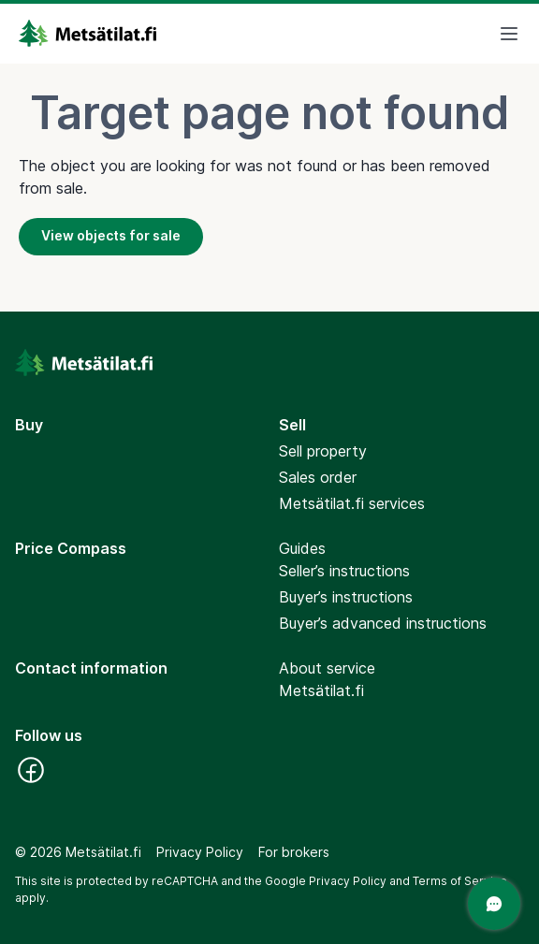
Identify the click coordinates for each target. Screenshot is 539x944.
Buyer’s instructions (346, 597)
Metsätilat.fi (321, 690)
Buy (29, 424)
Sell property (323, 451)
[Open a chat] (494, 904)
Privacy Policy (199, 852)
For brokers (293, 852)
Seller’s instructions (344, 570)
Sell (292, 424)
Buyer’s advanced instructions (383, 623)
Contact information (91, 668)
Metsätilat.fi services (352, 503)
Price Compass (70, 548)
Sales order (318, 477)
